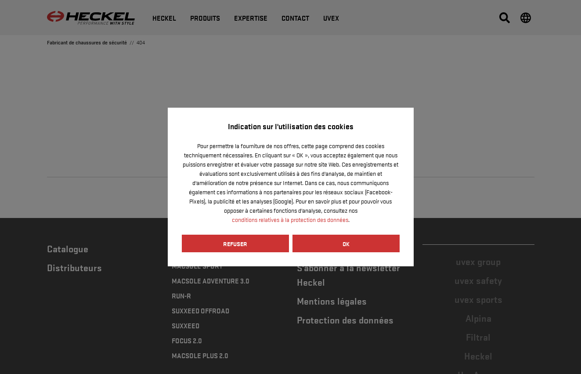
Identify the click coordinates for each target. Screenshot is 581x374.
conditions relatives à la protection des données (290, 219)
